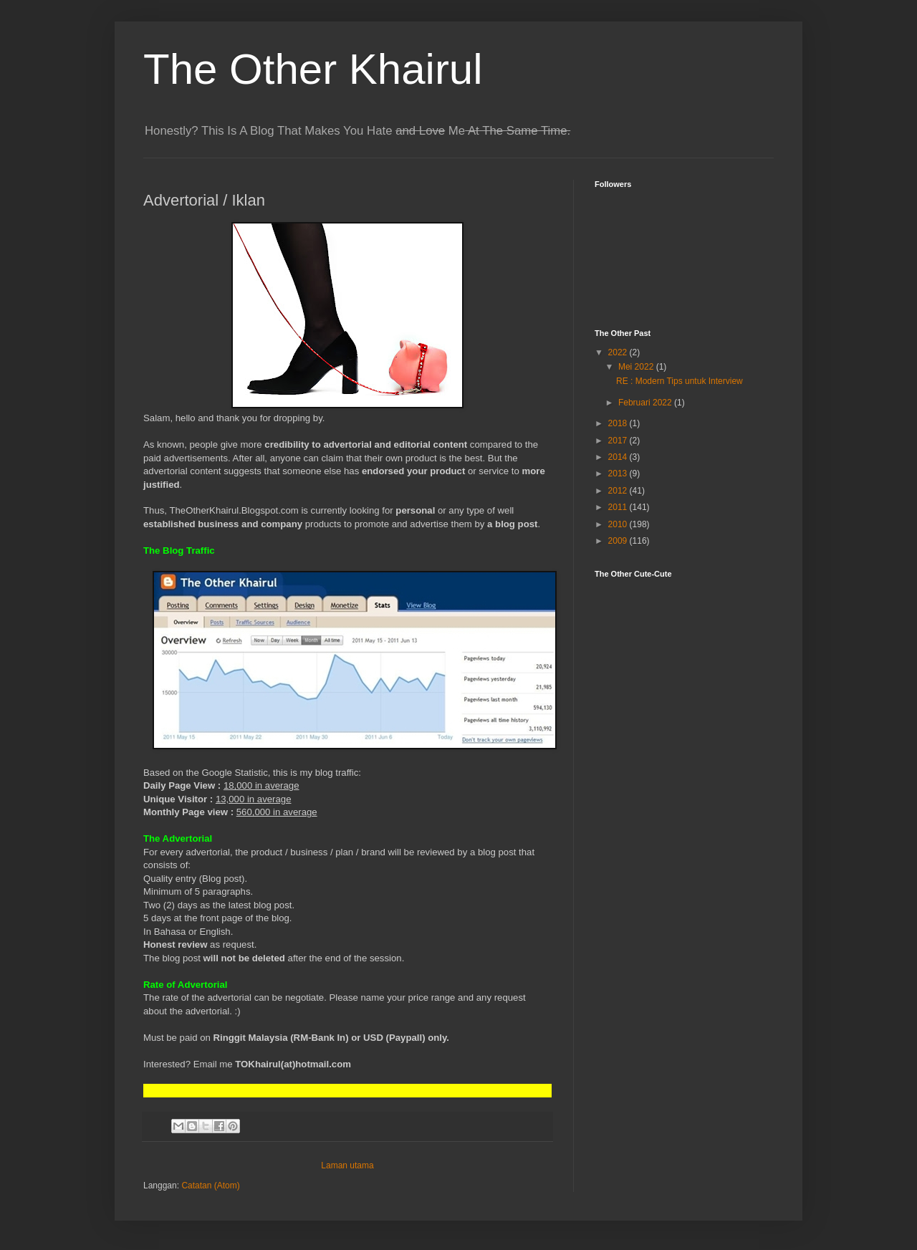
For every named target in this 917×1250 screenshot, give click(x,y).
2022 (619, 352)
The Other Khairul (313, 69)
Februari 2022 (646, 403)
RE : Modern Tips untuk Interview (679, 381)
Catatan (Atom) (210, 1186)
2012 (619, 491)
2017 (619, 441)
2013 (619, 473)
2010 (619, 524)
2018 (619, 423)
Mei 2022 (637, 367)
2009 (619, 541)
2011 (619, 507)
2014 (619, 457)
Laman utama (347, 1165)
